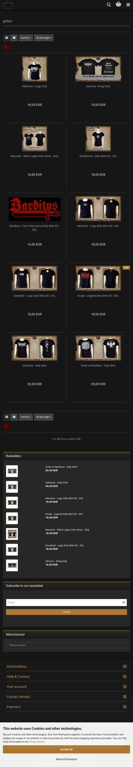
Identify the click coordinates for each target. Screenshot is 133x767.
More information (66, 759)
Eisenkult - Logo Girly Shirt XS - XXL (35, 295)
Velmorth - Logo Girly (34, 86)
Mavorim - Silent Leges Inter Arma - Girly (34, 156)
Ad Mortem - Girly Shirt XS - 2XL (98, 156)
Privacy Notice (37, 741)
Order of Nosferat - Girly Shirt (98, 365)
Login (66, 612)
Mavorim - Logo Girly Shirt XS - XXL (98, 225)
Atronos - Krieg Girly (98, 86)
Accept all (66, 749)
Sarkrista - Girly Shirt (34, 365)
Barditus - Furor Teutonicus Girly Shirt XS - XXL (35, 227)
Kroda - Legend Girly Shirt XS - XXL (98, 295)
